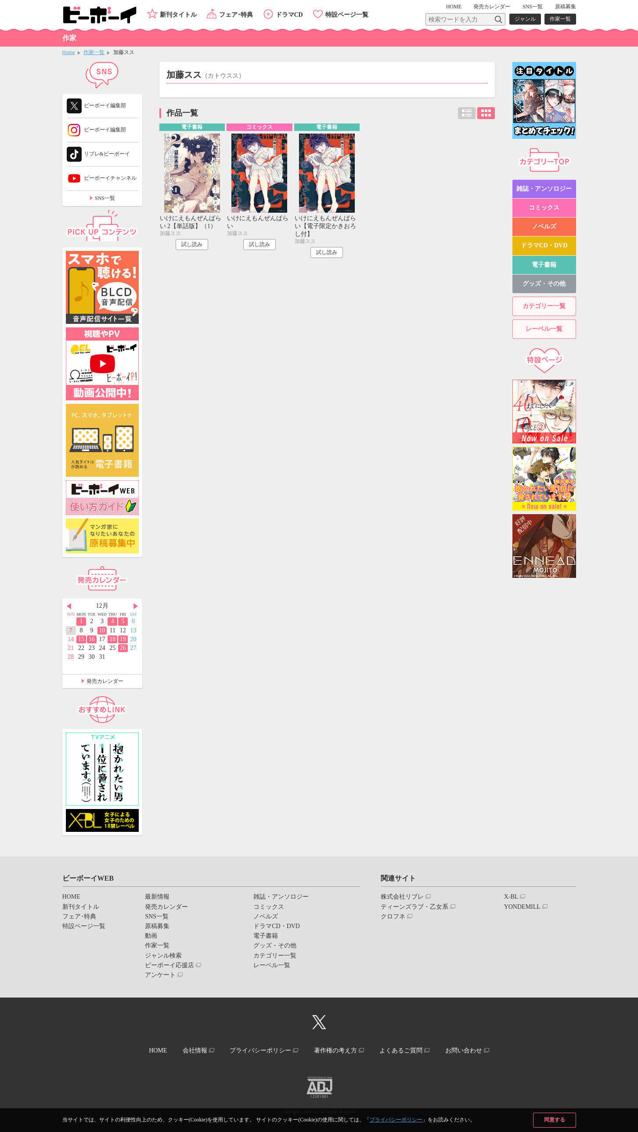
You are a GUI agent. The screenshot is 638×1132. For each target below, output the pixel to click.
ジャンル (525, 19)
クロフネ (393, 916)
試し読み (191, 244)
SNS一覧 (533, 7)
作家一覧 (560, 19)
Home (68, 52)
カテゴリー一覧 (544, 306)
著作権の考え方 (335, 1050)
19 (123, 639)
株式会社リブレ (402, 896)
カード (486, 113)
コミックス (544, 207)
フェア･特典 (236, 14)
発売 (491, 7)
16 (92, 639)
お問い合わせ (463, 1050)
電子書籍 (544, 264)
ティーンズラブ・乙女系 (414, 906)
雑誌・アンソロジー (544, 188)
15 (81, 639)
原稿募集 (565, 7)
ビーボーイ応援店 (169, 965)
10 (102, 630)
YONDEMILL (522, 906)
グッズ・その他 (544, 283)
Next (135, 606)
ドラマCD (289, 14)
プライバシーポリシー (396, 1120)
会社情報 (195, 1050)
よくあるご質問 (400, 1050)
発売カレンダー (105, 681)
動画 (151, 935)
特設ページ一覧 (346, 14)
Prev (69, 606)
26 (123, 648)
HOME (453, 7)
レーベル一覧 (544, 329)
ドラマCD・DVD (544, 245)
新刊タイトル (178, 14)
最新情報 (157, 896)
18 (112, 639)
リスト (467, 113)
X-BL (511, 896)
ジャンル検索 (163, 955)
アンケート (160, 975)
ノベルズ (544, 226)
